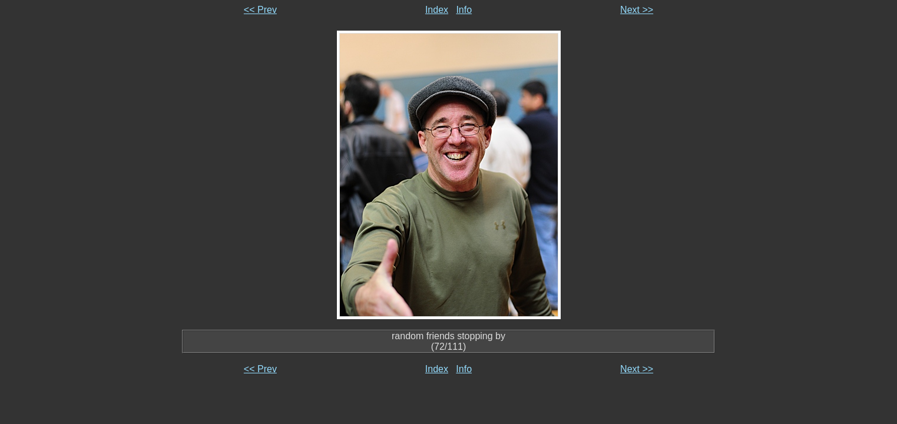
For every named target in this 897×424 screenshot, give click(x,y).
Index (436, 10)
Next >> (636, 10)
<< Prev (260, 10)
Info (464, 10)
